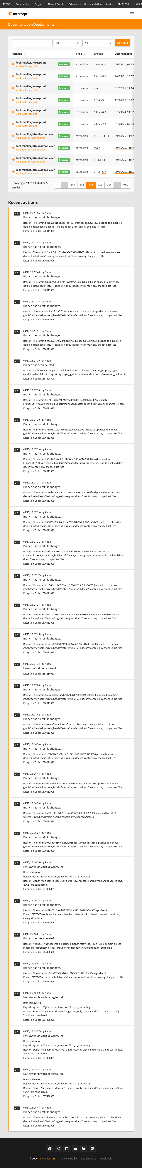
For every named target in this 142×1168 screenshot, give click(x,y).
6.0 (104, 112)
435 (109, 185)
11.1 (106, 160)
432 (82, 185)
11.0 (106, 136)
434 (100, 185)
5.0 (104, 76)
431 (73, 185)
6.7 (104, 171)
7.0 (104, 124)
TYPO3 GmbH (46, 1158)
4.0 (104, 64)
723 (125, 185)
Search (122, 43)
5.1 (104, 100)
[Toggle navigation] (132, 14)
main (97, 88)
